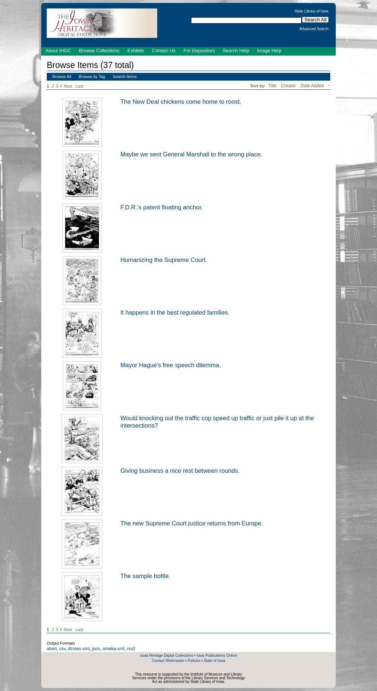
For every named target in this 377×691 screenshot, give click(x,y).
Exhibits (135, 50)
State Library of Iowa (311, 11)
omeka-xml (113, 648)
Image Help (269, 50)
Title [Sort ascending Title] (273, 85)
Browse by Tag (92, 76)
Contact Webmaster (168, 661)
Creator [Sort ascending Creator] (289, 85)
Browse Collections (99, 50)
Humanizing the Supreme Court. (163, 259)
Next (69, 86)
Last (80, 86)
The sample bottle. (145, 576)
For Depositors (199, 50)
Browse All (61, 76)
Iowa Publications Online (217, 655)
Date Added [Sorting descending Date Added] (312, 85)
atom (52, 648)
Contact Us (164, 50)
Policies (194, 661)
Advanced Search (313, 29)
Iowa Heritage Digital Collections (166, 655)
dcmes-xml (78, 648)
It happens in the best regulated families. (174, 312)
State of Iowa (214, 661)
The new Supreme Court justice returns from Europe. (191, 523)
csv (62, 648)
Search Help (236, 50)
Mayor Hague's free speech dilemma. (170, 365)
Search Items (125, 76)
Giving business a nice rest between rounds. (180, 470)
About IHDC (58, 50)
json (96, 648)
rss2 (131, 648)
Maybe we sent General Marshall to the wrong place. (191, 154)
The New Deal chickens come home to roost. (180, 101)
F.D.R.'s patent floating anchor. (161, 207)
